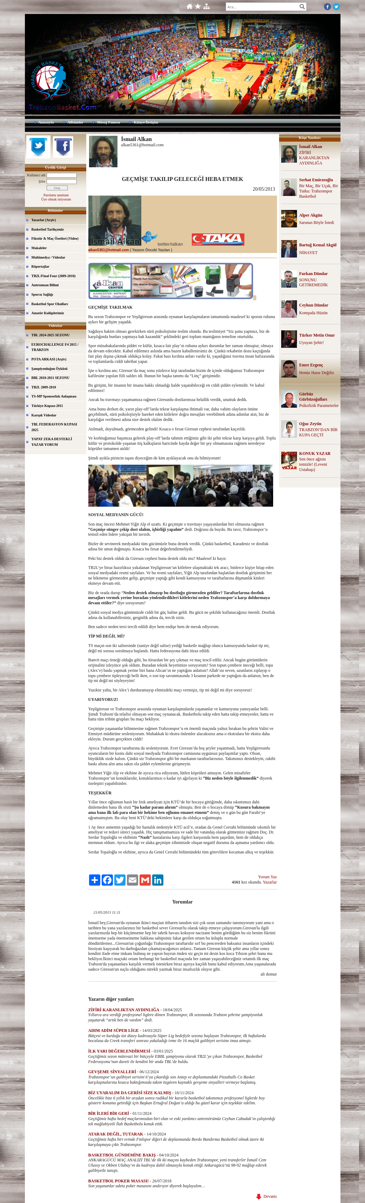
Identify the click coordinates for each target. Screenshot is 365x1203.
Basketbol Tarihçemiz (48, 229)
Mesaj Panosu (108, 122)
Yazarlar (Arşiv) (44, 220)
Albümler (75, 122)
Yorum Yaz (267, 876)
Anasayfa (46, 122)
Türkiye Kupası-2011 (47, 406)
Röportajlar (40, 266)
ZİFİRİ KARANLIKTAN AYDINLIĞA (314, 158)
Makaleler (39, 248)
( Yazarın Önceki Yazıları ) (151, 250)
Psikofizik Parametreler (319, 405)
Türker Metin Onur (317, 335)
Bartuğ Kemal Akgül (318, 244)
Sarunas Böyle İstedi (316, 222)
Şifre (42, 181)
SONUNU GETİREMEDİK (313, 282)
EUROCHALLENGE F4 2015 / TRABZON (55, 347)
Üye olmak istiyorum (56, 199)
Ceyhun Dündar (313, 305)
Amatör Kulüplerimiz (48, 313)
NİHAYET (308, 252)
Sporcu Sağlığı (42, 294)
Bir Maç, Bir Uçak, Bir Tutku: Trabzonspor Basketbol (318, 191)
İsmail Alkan (310, 146)
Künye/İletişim (146, 122)
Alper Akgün (310, 215)
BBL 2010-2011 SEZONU (50, 378)
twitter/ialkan (170, 244)
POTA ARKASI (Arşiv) (49, 359)
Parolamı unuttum (56, 195)
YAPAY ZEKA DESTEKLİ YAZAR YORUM (52, 441)
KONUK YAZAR (314, 453)
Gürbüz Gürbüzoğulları (313, 397)
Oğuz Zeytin (310, 423)
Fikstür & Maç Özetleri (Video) (55, 238)
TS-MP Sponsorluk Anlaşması (54, 396)
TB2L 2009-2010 (44, 387)
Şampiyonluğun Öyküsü (50, 369)
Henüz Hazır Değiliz (316, 372)
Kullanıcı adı (36, 175)
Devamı (266, 1196)
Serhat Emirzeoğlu (316, 179)
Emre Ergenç (311, 365)
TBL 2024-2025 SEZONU (51, 335)
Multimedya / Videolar (49, 257)
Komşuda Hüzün (313, 312)
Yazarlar (270, 882)
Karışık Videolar (44, 415)
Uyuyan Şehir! (311, 342)
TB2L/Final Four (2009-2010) (54, 276)
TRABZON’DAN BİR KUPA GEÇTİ (318, 432)
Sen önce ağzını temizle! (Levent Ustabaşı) (313, 464)
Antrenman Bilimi (45, 285)
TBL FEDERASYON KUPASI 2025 (54, 427)
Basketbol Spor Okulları (50, 304)
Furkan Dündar (313, 273)
